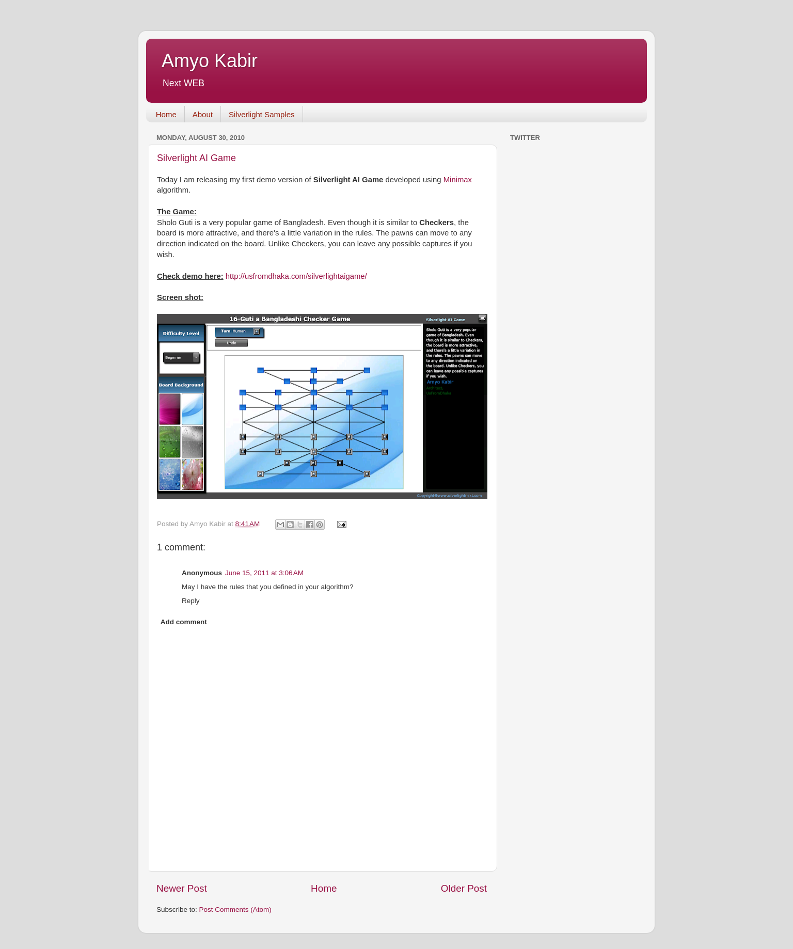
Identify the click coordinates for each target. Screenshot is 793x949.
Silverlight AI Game (196, 158)
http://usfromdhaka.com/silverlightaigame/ (296, 276)
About (203, 114)
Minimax (457, 180)
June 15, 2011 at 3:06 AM (264, 573)
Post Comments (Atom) (235, 909)
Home (166, 114)
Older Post (464, 888)
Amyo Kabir (210, 60)
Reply (191, 601)
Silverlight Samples (262, 114)
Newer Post (181, 888)
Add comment (184, 622)
